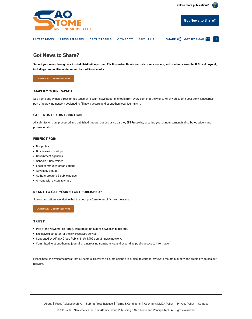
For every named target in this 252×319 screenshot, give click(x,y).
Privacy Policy (185, 303)
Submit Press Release (99, 303)
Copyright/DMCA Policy (158, 303)
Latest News (43, 39)
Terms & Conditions (128, 303)
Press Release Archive (68, 303)
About (48, 303)
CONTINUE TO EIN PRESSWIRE (53, 78)
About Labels (100, 39)
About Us (146, 39)
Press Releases (71, 39)
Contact (125, 39)
